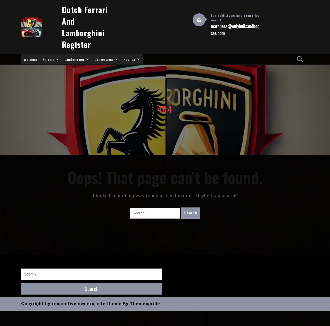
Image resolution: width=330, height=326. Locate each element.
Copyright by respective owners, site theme (71, 303)
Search (190, 213)
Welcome (31, 59)
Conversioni (106, 59)
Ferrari (51, 59)
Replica (132, 59)
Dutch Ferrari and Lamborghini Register (85, 27)
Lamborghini (76, 59)
